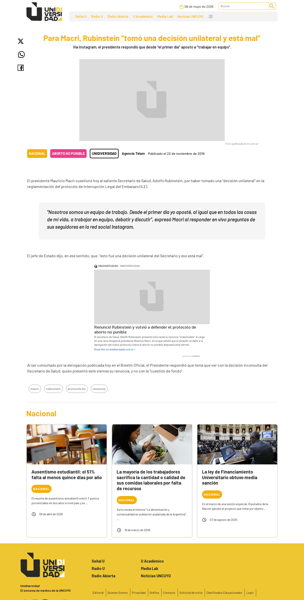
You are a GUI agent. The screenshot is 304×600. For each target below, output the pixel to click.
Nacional (37, 153)
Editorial (98, 592)
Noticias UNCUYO (190, 16)
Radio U (97, 16)
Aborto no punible (68, 153)
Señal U (81, 16)
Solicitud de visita (190, 592)
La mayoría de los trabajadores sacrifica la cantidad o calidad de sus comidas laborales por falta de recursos (151, 480)
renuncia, (99, 388)
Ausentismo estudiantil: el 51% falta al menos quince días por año (66, 474)
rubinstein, (53, 388)
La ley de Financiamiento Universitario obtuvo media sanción (229, 477)
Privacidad (139, 592)
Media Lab (165, 16)
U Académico (143, 16)
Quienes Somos (118, 592)
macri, (34, 388)
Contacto (169, 592)
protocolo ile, (77, 388)
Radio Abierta (118, 16)
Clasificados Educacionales (224, 592)
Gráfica (154, 592)
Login (250, 592)
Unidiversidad (104, 153)
